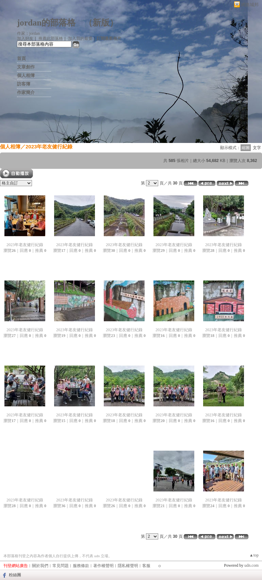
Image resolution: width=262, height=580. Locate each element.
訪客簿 (23, 83)
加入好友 (25, 38)
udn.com (251, 565)
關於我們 (40, 565)
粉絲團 (15, 575)
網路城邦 (250, 4)
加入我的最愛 (80, 38)
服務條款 (81, 565)
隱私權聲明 (128, 565)
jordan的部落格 (46, 22)
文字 (257, 147)
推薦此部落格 (50, 38)
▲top (254, 555)
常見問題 (60, 565)
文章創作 (26, 66)
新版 (101, 22)
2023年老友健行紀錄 (49, 146)
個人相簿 (26, 75)
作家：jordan (28, 33)
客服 (146, 565)
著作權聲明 (103, 565)
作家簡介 (26, 92)
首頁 (21, 58)
